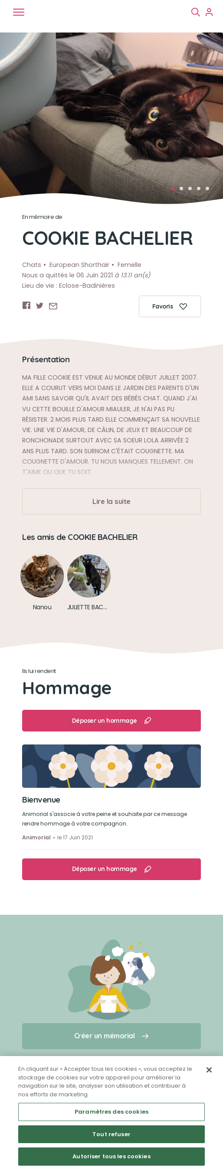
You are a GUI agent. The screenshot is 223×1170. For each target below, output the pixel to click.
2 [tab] (184, 191)
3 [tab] (192, 191)
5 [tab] (210, 191)
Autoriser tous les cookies (111, 1156)
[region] (111, 1113)
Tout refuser (111, 1134)
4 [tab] (201, 191)
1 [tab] (175, 191)
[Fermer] (209, 1069)
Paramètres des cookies (111, 1112)
